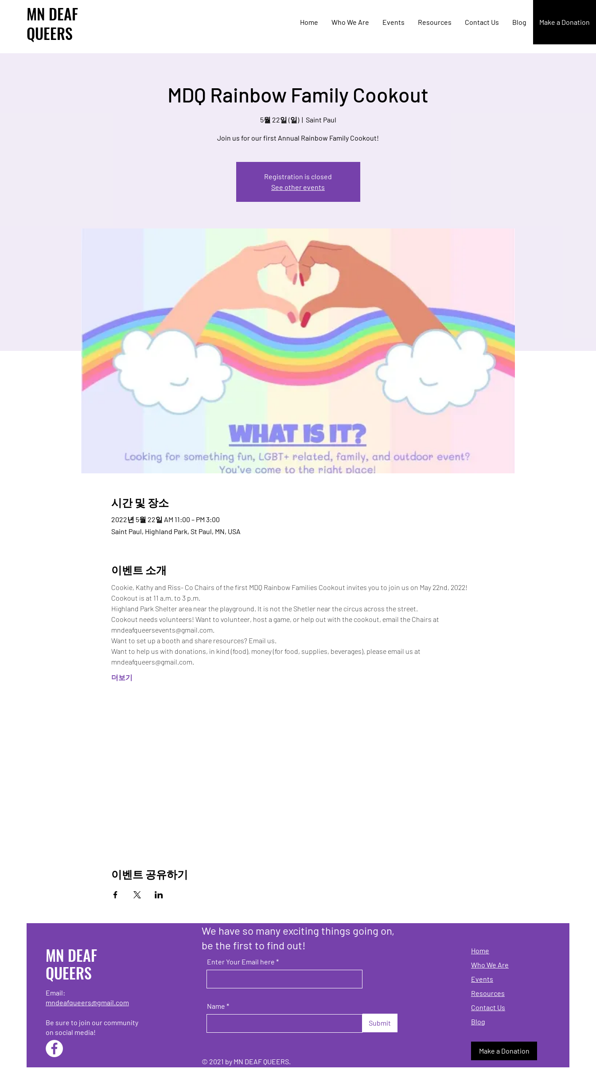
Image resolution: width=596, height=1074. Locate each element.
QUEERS (50, 33)
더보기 (121, 677)
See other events (298, 187)
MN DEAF (52, 13)
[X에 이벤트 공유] (137, 894)
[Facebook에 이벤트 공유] (115, 894)
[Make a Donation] (564, 22)
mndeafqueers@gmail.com (87, 1002)
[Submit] (379, 1023)
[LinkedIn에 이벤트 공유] (159, 894)
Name (216, 1006)
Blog (478, 1021)
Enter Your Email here (241, 961)
